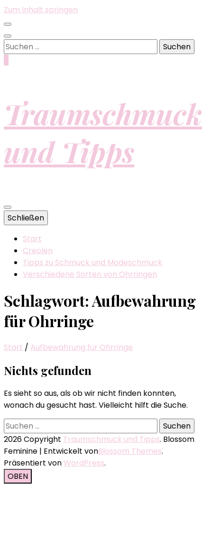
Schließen (26, 217)
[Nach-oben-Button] (18, 476)
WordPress (84, 463)
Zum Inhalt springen (41, 9)
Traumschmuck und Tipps (103, 132)
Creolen (38, 250)
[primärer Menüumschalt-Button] (7, 207)
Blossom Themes (130, 451)
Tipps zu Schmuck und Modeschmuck (92, 262)
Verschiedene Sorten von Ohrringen (90, 274)
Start (32, 238)
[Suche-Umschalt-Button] (7, 36)
